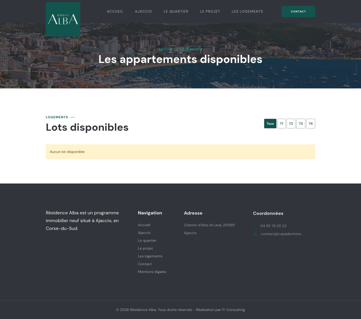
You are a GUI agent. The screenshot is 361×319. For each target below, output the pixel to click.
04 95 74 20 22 (273, 226)
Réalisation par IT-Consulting (220, 309)
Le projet (210, 11)
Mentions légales (152, 271)
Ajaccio (143, 11)
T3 (301, 123)
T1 (281, 123)
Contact (298, 11)
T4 (311, 123)
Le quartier (176, 11)
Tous (270, 123)
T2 (291, 123)
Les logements (247, 11)
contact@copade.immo (281, 234)
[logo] (63, 19)
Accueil (115, 11)
